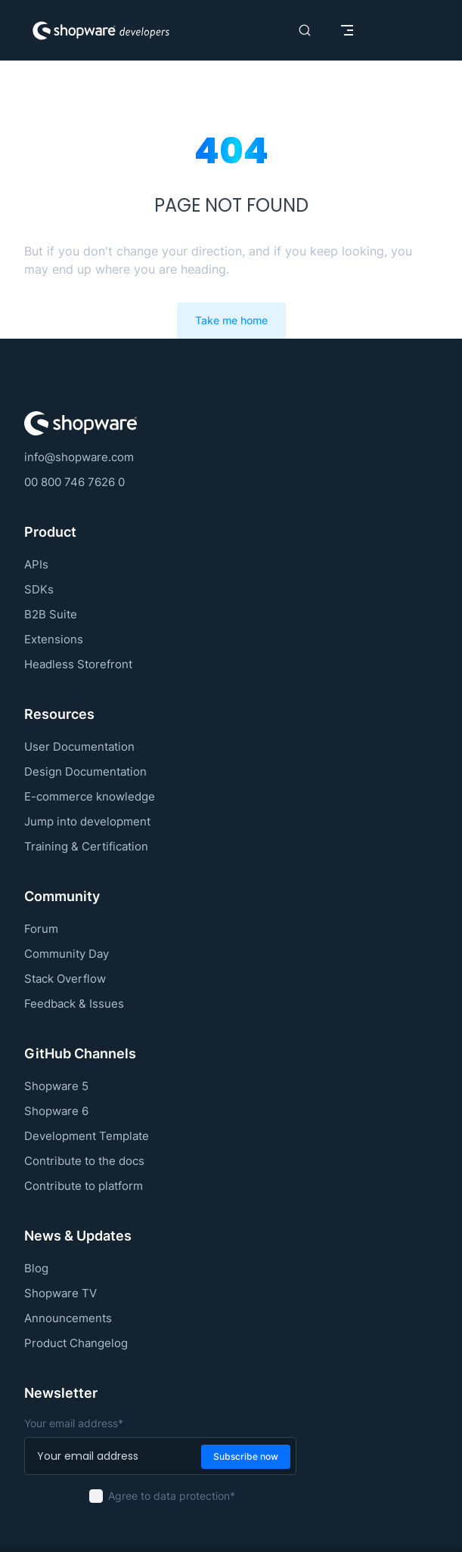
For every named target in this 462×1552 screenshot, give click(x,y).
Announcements (68, 1318)
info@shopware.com (79, 457)
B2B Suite (50, 614)
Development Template (86, 1136)
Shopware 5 (56, 1086)
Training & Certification (86, 846)
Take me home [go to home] (231, 320)
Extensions (53, 639)
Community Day (66, 953)
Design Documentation (85, 771)
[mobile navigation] (347, 30)
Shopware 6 (56, 1111)
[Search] (305, 30)
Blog (36, 1268)
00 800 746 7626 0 (74, 482)
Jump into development (87, 821)
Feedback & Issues (74, 1003)
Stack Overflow (65, 978)
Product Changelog (76, 1343)
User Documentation (79, 746)
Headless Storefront (78, 664)
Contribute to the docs (84, 1161)
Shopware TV (60, 1293)
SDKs (39, 589)
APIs (36, 564)
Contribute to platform (83, 1186)
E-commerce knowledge (89, 796)
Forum (41, 929)
